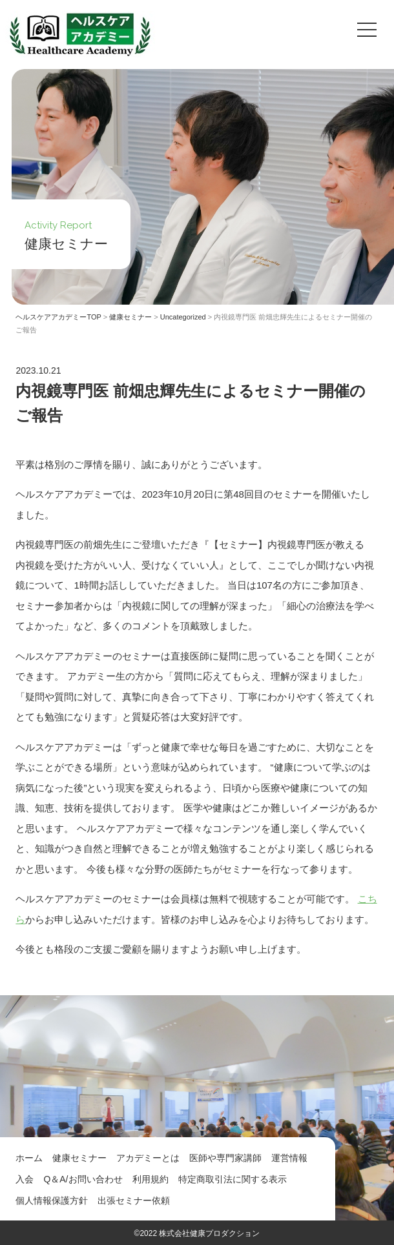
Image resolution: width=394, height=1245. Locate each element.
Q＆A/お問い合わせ (82, 1179)
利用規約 (150, 1179)
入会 (25, 1179)
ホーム (29, 1158)
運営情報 (289, 1158)
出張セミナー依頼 (134, 1200)
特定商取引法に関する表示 (232, 1179)
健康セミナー (79, 1158)
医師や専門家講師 (225, 1158)
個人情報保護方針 (52, 1200)
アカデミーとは (148, 1158)
